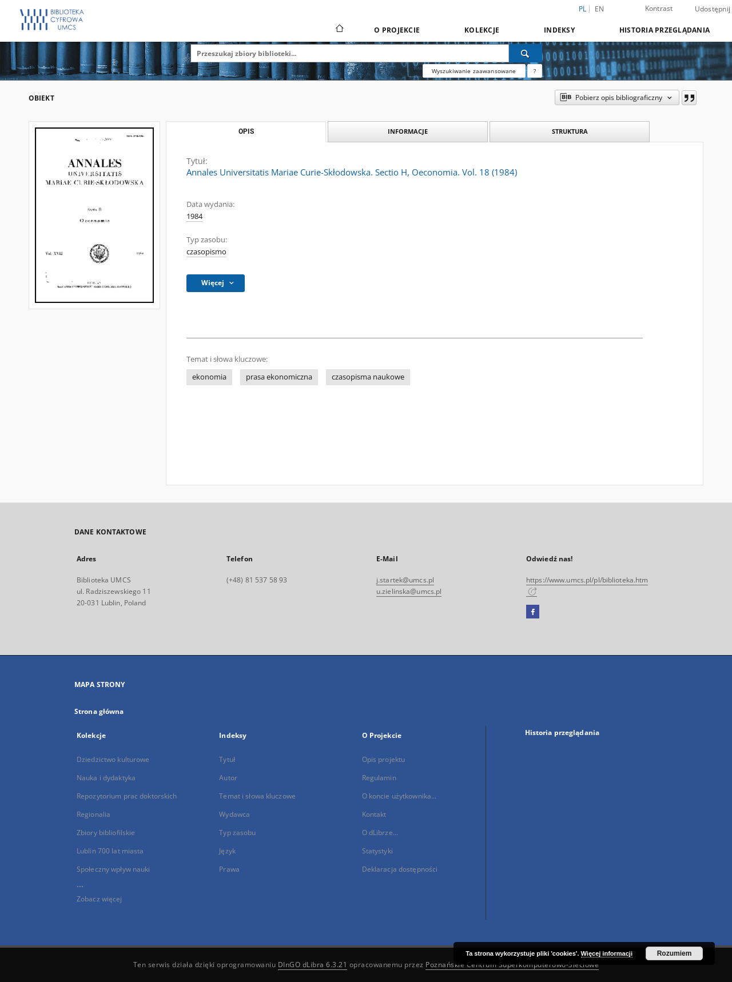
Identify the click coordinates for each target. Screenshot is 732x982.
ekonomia (209, 377)
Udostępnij (713, 9)
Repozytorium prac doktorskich (127, 796)
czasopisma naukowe (368, 377)
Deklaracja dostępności (400, 869)
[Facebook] (532, 612)
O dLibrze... (380, 832)
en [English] (599, 9)
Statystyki (377, 851)
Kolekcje (481, 30)
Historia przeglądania (664, 30)
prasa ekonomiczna (279, 377)
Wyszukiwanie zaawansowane (474, 71)
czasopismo (206, 252)
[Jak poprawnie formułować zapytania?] (534, 71)
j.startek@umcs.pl (405, 580)
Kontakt (374, 814)
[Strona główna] (339, 29)
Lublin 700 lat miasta (110, 851)
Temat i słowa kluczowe (257, 796)
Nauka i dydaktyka (106, 778)
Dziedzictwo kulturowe (113, 759)
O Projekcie (397, 30)
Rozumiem (674, 953)
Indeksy (559, 30)
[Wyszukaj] (525, 53)
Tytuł (227, 759)
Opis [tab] (246, 131)
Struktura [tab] (570, 131)
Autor (228, 778)
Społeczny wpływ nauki (113, 869)
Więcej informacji (606, 953)
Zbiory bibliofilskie (106, 832)
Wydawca (234, 814)
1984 (194, 216)
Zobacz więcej (99, 899)
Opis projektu (383, 759)
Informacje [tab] (408, 131)
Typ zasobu (237, 832)
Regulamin (379, 778)
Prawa (229, 869)
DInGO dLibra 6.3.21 (313, 964)
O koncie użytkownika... (399, 796)
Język (227, 851)
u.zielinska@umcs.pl (408, 591)
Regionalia (93, 814)
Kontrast (659, 8)
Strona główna (99, 711)
